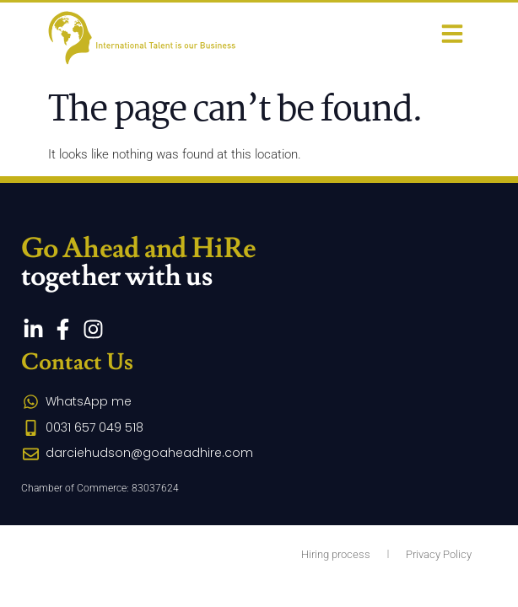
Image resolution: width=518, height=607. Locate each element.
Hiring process (335, 554)
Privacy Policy (439, 554)
